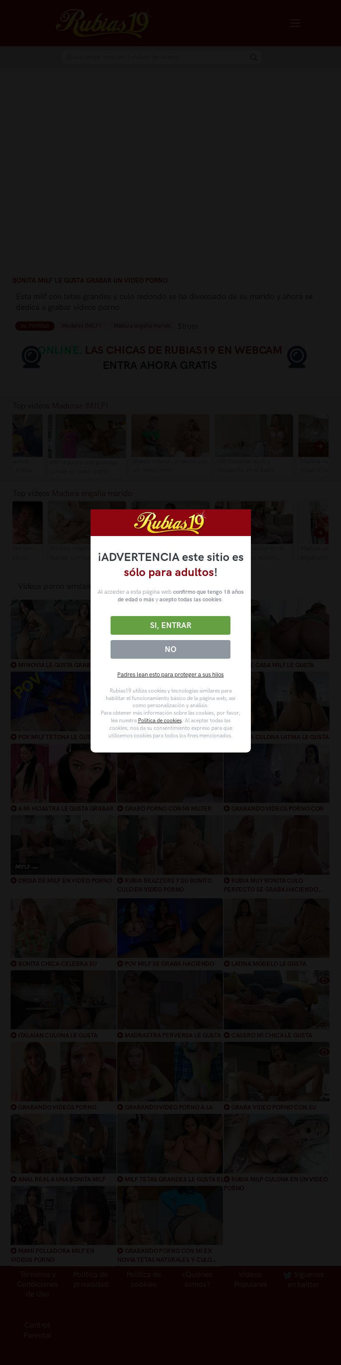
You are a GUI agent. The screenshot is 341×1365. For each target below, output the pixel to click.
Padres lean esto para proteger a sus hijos (170, 674)
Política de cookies (160, 720)
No (170, 649)
